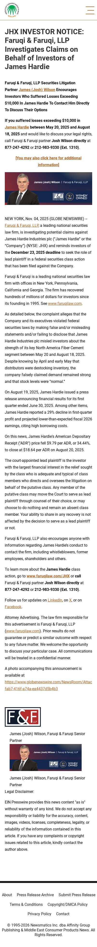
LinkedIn (55, 600)
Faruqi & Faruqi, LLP (21, 225)
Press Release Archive (35, 895)
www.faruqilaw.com (65, 303)
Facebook (13, 607)
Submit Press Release (77, 895)
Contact (62, 914)
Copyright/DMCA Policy (68, 904)
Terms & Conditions (26, 904)
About (7, 895)
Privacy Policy (39, 914)
